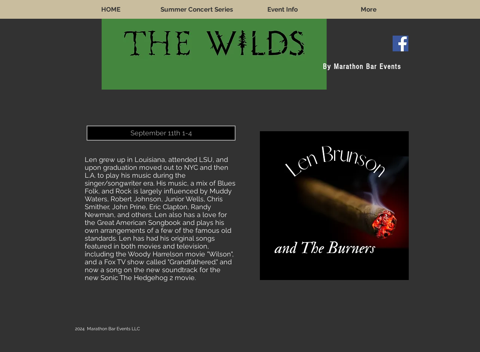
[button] (161, 133)
